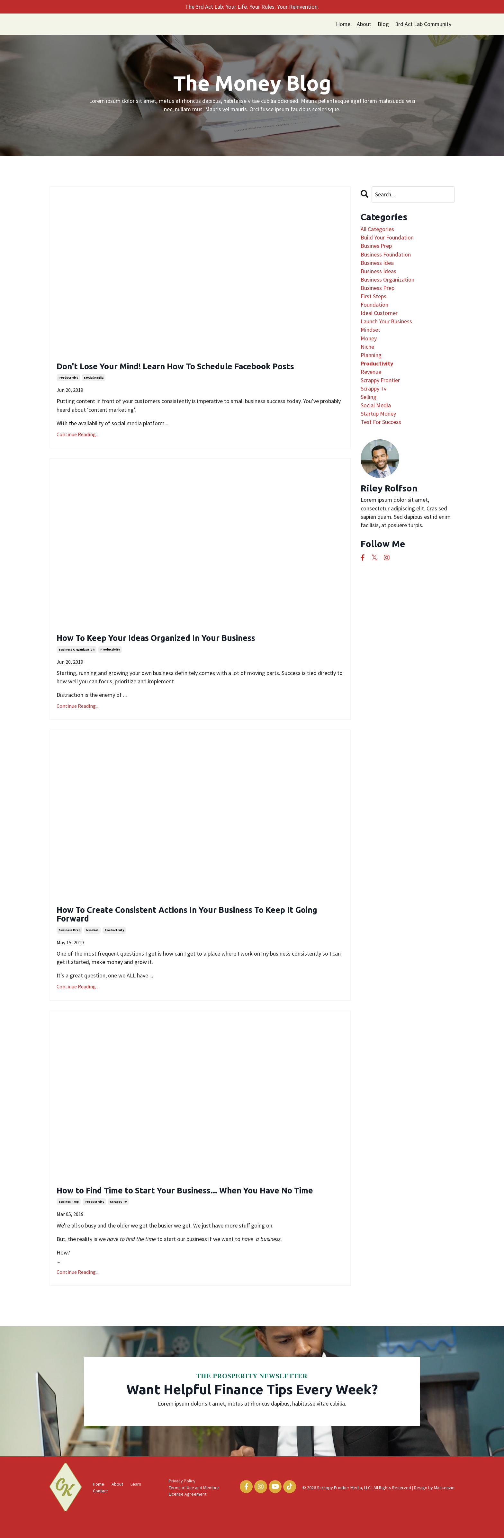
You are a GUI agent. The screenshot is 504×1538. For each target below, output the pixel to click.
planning (371, 355)
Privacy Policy (182, 1500)
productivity (68, 379)
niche (367, 346)
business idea (377, 262)
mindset (92, 937)
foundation (374, 304)
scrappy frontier (380, 380)
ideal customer (379, 313)
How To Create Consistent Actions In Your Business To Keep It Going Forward (199, 919)
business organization (76, 653)
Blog (382, 24)
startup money (378, 414)
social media (94, 379)
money (369, 338)
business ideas (378, 271)
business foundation (386, 254)
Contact (100, 1510)
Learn (135, 1504)
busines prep (69, 1221)
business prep (69, 937)
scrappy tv (118, 1221)
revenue (371, 371)
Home (342, 24)
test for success (381, 422)
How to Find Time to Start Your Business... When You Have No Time (197, 1203)
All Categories (377, 229)
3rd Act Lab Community (423, 24)
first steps (373, 296)
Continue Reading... (78, 436)
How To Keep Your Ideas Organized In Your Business (175, 641)
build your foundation (387, 237)
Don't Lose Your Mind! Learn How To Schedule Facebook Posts (199, 367)
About (363, 24)
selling (368, 396)
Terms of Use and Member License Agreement (194, 1510)
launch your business (386, 321)
